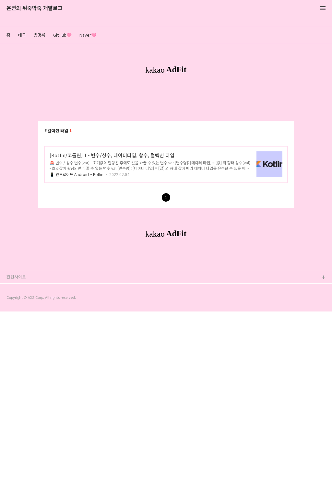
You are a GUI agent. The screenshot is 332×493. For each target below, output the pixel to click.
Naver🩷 (87, 35)
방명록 (39, 35)
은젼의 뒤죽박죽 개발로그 (34, 8)
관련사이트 (16, 458)
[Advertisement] (166, 138)
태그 (22, 35)
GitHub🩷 (62, 35)
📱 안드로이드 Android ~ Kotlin (76, 265)
